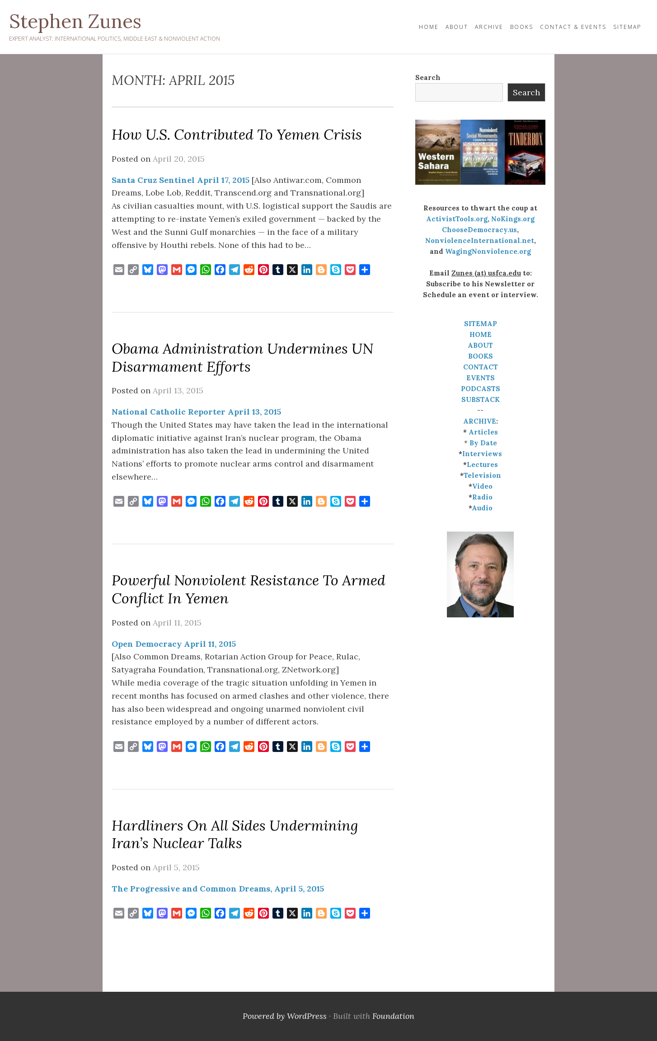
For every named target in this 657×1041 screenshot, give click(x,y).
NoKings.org (513, 219)
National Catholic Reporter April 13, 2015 (196, 411)
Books (521, 27)
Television (482, 475)
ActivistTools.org (457, 219)
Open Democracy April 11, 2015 (174, 644)
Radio (482, 497)
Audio (482, 508)
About (457, 27)
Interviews (482, 453)
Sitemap (627, 27)
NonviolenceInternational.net (479, 240)
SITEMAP (480, 323)
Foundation (393, 1016)
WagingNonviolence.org (488, 251)
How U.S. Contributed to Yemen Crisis (237, 134)
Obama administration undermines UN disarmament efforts (242, 357)
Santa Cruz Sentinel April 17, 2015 (180, 180)
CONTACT (480, 367)
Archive (489, 27)
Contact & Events (573, 27)
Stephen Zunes (75, 21)
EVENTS (480, 377)
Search (428, 77)
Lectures (482, 464)
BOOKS (480, 356)
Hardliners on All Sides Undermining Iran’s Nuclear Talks (235, 834)
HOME (429, 27)
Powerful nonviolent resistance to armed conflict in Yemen (248, 589)
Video (482, 486)
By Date (483, 443)
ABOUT (480, 345)
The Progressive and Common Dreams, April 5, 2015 (218, 888)
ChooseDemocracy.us (479, 229)
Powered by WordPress (285, 1016)
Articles (483, 432)
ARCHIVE (479, 421)
